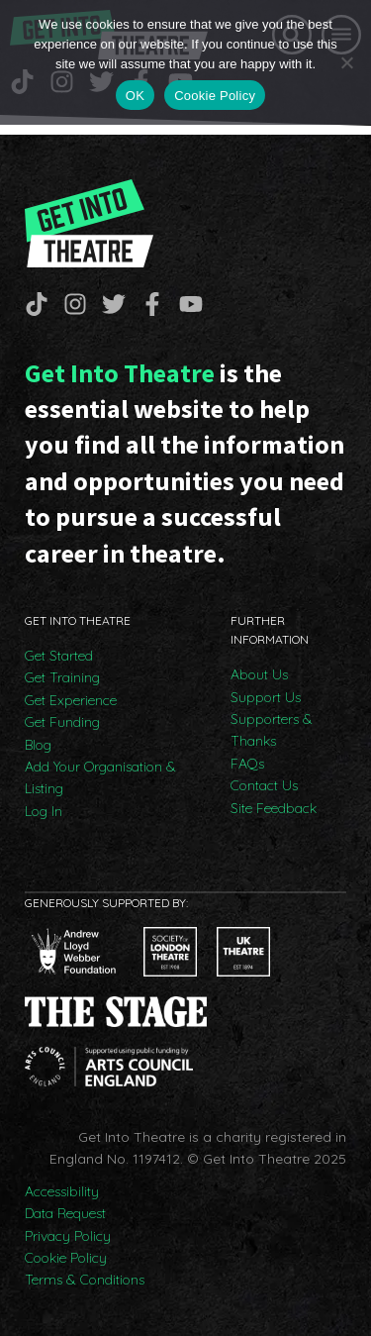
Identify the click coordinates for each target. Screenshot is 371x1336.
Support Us (266, 697)
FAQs (247, 763)
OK (135, 95)
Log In (43, 811)
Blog (38, 745)
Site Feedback (274, 808)
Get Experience (71, 700)
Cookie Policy (66, 1258)
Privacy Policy (68, 1236)
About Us (259, 674)
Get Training (62, 677)
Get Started (59, 656)
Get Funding (62, 722)
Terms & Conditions (84, 1279)
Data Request (65, 1213)
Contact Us (264, 785)
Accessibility (62, 1191)
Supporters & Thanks (272, 730)
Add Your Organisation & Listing (100, 777)
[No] (346, 62)
